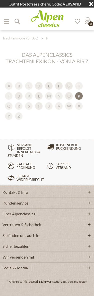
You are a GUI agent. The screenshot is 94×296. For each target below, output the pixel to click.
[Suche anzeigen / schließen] (17, 21)
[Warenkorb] (87, 21)
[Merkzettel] (76, 21)
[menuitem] (6, 21)
